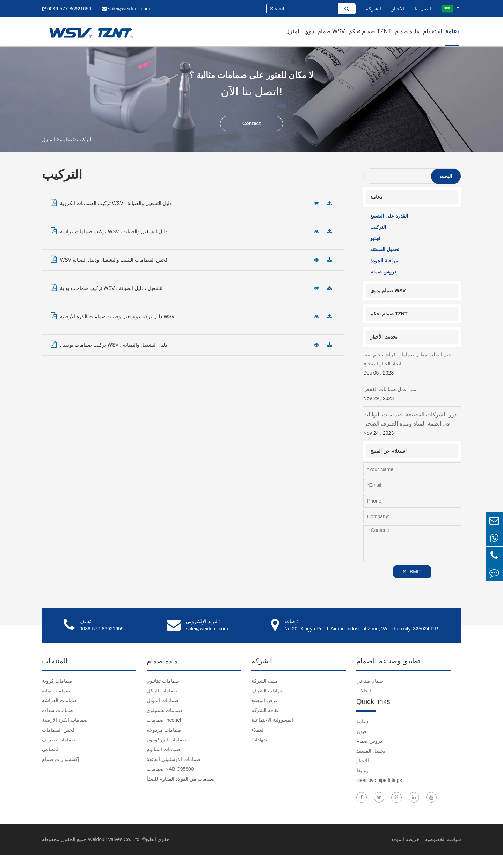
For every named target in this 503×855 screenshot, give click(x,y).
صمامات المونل (162, 700)
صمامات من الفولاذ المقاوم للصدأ (181, 779)
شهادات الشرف (268, 690)
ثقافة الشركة (265, 710)
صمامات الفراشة (59, 700)
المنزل (293, 31)
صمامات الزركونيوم (167, 739)
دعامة (452, 31)
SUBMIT (412, 572)
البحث (446, 176)
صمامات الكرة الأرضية (65, 720)
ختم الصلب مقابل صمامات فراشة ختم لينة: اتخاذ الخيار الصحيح (412, 364)
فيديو (375, 238)
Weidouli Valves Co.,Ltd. (114, 839)
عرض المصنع (265, 700)
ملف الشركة (265, 681)
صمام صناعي (369, 681)
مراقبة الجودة (384, 260)
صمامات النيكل (162, 690)
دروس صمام (383, 272)
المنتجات (55, 661)
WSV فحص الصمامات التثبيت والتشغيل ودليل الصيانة (109, 259)
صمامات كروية (57, 681)
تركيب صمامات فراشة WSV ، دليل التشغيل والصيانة (109, 230)
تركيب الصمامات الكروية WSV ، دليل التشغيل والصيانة (111, 202)
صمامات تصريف (58, 739)
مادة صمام (407, 31)
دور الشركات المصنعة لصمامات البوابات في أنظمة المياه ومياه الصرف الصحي (412, 424)
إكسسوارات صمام (60, 759)
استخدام (432, 31)
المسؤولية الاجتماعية (272, 720)
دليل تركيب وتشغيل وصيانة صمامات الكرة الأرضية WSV (113, 315)
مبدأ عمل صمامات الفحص (412, 394)
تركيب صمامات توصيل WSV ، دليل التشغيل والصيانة (109, 344)
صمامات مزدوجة (164, 730)
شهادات (259, 739)
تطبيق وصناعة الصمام (388, 661)
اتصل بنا (423, 9)
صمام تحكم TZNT (370, 31)
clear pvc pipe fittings (379, 780)
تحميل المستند (384, 249)
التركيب (85, 139)
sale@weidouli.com (126, 9)
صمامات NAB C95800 (170, 769)
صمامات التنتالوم (164, 749)
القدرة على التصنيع (389, 216)
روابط (362, 770)
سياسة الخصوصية (443, 839)
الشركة (373, 9)
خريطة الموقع (406, 839)
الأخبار (398, 9)
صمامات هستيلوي (165, 710)
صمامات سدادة (57, 710)
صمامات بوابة (56, 690)
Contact (251, 123)
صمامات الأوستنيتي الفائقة (174, 759)
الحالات (363, 690)
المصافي (51, 749)
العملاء (258, 730)
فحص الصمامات (58, 730)
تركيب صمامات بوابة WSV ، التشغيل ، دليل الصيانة (107, 287)
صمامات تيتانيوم (163, 681)
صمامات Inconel (164, 720)
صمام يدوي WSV (324, 31)
